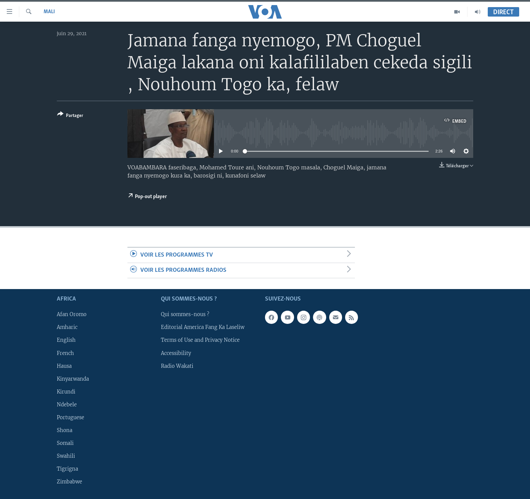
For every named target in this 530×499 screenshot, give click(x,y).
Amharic (67, 328)
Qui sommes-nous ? (185, 315)
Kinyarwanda (73, 379)
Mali (49, 12)
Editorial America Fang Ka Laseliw (202, 328)
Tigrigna (67, 469)
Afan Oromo (72, 315)
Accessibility (176, 353)
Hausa (64, 366)
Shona (64, 430)
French (65, 353)
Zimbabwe (69, 482)
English (66, 340)
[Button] (70, 116)
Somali (65, 443)
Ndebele (67, 405)
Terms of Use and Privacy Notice (200, 340)
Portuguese (70, 417)
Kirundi (66, 392)
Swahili (66, 456)
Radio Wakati (177, 366)
